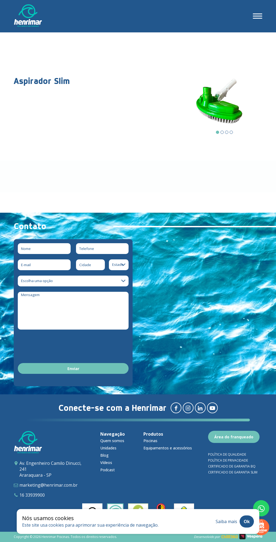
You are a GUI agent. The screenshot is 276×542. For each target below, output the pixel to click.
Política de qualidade (227, 454)
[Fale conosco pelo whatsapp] (261, 508)
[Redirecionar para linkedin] (200, 407)
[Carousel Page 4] (231, 132)
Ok (247, 521)
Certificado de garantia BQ (232, 466)
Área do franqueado (233, 436)
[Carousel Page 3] (226, 132)
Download (40, 182)
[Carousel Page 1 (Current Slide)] (217, 132)
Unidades (108, 447)
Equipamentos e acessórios (167, 447)
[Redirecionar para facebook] (176, 407)
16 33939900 (32, 495)
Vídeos (106, 462)
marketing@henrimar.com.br (48, 485)
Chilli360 (229, 536)
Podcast (107, 469)
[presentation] (59, 347)
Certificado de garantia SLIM (232, 472)
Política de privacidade (228, 460)
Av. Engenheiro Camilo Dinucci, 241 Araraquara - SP (50, 469)
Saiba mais (226, 521)
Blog (104, 455)
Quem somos (112, 440)
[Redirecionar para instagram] (188, 407)
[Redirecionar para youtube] (212, 407)
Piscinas (150, 440)
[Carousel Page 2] (222, 132)
